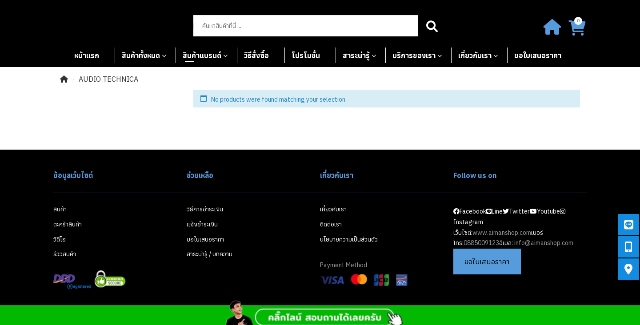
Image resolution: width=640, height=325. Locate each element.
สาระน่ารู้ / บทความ (209, 254)
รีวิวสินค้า (64, 254)
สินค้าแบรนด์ (202, 55)
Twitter (516, 211)
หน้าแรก (86, 55)
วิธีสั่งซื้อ (256, 55)
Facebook (469, 211)
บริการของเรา (414, 55)
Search (432, 25)
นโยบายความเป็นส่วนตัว (349, 239)
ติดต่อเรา (331, 224)
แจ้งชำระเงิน (202, 224)
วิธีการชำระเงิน (205, 209)
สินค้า (60, 209)
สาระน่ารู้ (356, 55)
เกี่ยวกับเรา (475, 55)
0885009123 (481, 243)
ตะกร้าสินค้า (67, 224)
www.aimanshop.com (501, 233)
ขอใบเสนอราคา (537, 55)
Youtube (545, 211)
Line (494, 211)
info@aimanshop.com (543, 243)
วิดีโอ (59, 239)
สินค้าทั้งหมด (141, 55)
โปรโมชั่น (306, 55)
